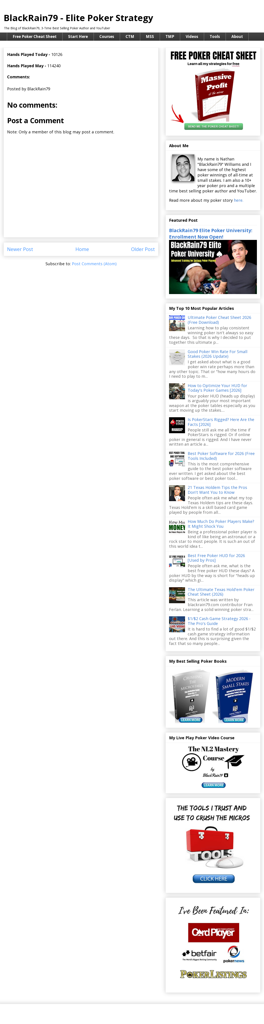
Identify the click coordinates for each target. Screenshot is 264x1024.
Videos (192, 36)
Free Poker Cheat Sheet (35, 36)
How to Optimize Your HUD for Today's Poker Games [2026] (217, 388)
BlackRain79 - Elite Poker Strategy (78, 18)
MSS (150, 36)
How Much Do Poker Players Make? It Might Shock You (221, 524)
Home (82, 249)
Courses (106, 36)
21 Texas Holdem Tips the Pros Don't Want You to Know (217, 490)
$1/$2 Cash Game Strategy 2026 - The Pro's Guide (219, 621)
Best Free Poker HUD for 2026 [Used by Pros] (216, 558)
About (237, 36)
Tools (215, 36)
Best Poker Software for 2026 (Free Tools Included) (221, 456)
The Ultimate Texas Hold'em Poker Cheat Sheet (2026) (221, 592)
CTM (130, 36)
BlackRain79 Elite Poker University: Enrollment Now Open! (210, 233)
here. (238, 200)
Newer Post (20, 249)
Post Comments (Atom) (94, 263)
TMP (169, 36)
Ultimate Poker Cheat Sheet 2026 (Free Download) (219, 320)
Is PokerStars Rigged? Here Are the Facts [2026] (221, 422)
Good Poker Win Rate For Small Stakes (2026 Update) (217, 354)
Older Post (143, 249)
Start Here (78, 36)
